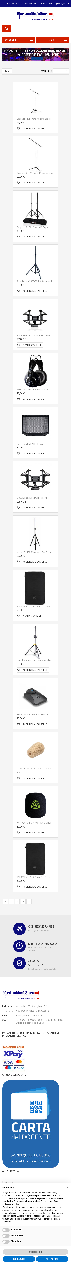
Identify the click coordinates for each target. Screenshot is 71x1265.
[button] (67, 1187)
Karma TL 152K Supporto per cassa (34, 552)
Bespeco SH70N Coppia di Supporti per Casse (39, 227)
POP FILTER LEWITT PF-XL (30, 443)
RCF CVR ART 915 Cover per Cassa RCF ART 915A (41, 606)
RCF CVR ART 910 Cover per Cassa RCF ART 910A (41, 877)
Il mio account (9, 1182)
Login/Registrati (61, 3)
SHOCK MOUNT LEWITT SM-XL (32, 497)
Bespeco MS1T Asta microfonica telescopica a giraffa (43, 118)
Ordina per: (46, 70)
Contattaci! (46, 3)
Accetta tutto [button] (52, 1259)
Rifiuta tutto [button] (19, 1259)
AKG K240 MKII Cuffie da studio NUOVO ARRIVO (40, 389)
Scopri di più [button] (35, 1252)
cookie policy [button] (13, 1204)
